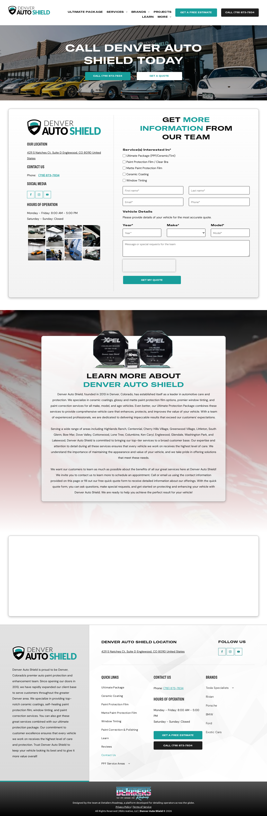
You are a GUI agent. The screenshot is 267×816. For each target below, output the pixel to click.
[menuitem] (85, 11)
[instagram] (39, 195)
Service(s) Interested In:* (147, 150)
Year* (128, 225)
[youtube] (47, 195)
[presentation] (149, 265)
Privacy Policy (123, 806)
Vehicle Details (137, 211)
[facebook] (30, 195)
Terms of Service (142, 806)
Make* (173, 225)
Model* (217, 225)
